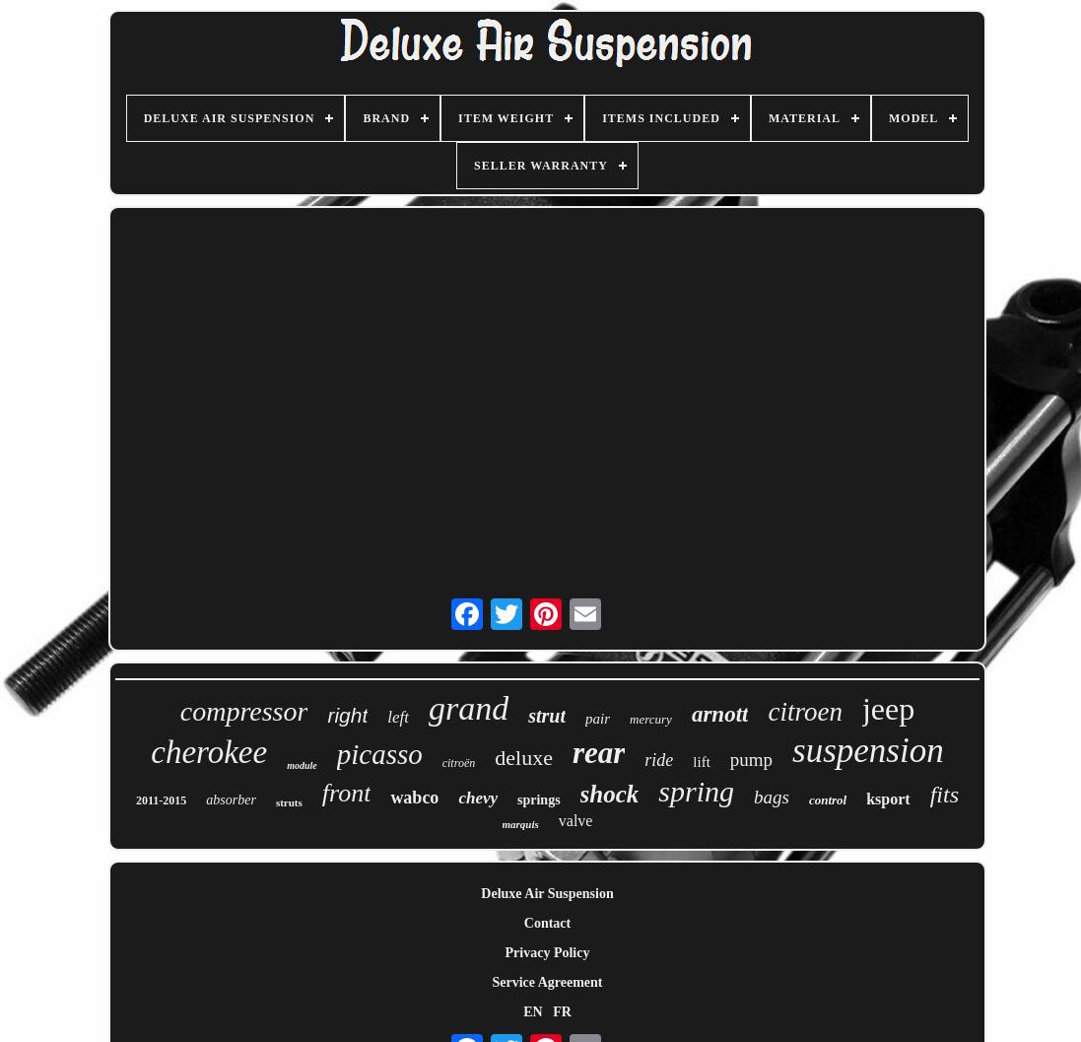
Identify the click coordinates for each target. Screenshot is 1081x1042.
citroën (459, 763)
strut (547, 716)
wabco (414, 797)
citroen (805, 712)
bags (771, 797)
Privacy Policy (548, 952)
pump (751, 759)
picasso (380, 754)
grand (468, 708)
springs (539, 800)
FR (562, 1012)
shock (610, 794)
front (347, 793)
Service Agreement (547, 982)
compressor (244, 711)
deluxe (524, 757)
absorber (231, 800)
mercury (651, 719)
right (347, 715)
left (398, 717)
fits (944, 794)
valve (576, 820)
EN (532, 1012)
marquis (521, 824)
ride (658, 760)
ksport (888, 799)
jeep (888, 709)
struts (289, 802)
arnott (720, 714)
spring (696, 791)
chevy (478, 798)
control (827, 800)
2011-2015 (161, 800)
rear (599, 752)
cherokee (209, 752)
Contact (547, 923)
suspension (868, 750)
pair (597, 719)
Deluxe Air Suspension (547, 893)
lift (701, 762)
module (302, 765)
